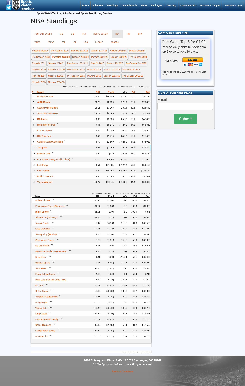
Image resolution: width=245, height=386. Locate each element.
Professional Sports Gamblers (49, 206)
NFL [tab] (61, 34)
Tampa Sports (42, 223)
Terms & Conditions (122, 371)
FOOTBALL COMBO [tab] (43, 34)
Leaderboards (129, 5)
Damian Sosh (43, 153)
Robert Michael (42, 200)
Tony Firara (40, 268)
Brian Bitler (40, 257)
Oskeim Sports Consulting (50, 141)
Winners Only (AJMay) (46, 217)
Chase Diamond (43, 325)
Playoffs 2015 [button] (39, 82)
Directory (171, 5)
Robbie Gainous (45, 176)
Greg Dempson (42, 228)
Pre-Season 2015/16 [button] (132, 76)
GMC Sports (43, 170)
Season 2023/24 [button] (137, 50)
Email (162, 99)
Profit (111, 92)
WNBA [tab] (37, 42)
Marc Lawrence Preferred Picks (50, 279)
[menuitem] (85, 5)
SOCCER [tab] (115, 42)
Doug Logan (41, 302)
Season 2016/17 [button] (56, 76)
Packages (156, 5)
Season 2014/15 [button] (56, 82)
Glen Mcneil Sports (44, 240)
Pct (133, 92)
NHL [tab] (128, 34)
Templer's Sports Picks (46, 296)
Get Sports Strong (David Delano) (53, 159)
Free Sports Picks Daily (46, 319)
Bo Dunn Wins (42, 245)
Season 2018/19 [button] (56, 69)
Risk (148, 92)
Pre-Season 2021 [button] (138, 57)
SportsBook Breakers (47, 113)
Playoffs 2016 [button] (94, 76)
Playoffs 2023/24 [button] (117, 50)
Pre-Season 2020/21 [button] (77, 63)
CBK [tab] (140, 34)
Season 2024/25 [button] (98, 50)
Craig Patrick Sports (45, 330)
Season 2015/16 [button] (111, 76)
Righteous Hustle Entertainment (50, 251)
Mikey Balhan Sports (45, 274)
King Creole (41, 313)
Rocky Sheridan (45, 96)
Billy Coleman (44, 136)
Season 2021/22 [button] (118, 57)
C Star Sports (41, 291)
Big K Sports (42, 211)
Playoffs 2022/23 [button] (61, 57)
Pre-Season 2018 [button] (76, 69)
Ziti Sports (42, 147)
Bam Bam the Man (46, 124)
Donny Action (41, 336)
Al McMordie (43, 102)
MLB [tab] (84, 34)
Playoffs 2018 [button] (94, 69)
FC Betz (39, 285)
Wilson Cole (41, 308)
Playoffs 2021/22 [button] (99, 57)
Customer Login (232, 5)
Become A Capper (209, 5)
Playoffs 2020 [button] (97, 63)
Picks (144, 5)
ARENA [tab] (51, 42)
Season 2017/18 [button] (111, 69)
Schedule (97, 5)
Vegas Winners (44, 182)
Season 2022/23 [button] (80, 57)
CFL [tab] (63, 42)
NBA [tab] (117, 34)
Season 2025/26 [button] (40, 50)
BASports (42, 119)
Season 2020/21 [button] (56, 63)
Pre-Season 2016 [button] (76, 76)
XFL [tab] (74, 42)
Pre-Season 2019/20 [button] (136, 63)
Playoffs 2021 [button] (39, 63)
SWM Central (187, 5)
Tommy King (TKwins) (46, 234)
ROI (98, 92)
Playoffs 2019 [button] (39, 69)
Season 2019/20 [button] (115, 63)
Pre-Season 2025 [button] (60, 50)
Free (84, 5)
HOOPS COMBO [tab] (100, 34)
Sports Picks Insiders (47, 107)
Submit (185, 119)
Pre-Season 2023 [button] (41, 57)
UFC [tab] (86, 42)
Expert (40, 92)
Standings (112, 5)
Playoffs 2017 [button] (39, 76)
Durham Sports (44, 130)
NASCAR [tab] (99, 42)
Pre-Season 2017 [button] (131, 69)
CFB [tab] (72, 34)
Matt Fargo (42, 165)
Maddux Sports (42, 262)
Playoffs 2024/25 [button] (79, 50)
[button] (8, 2)
